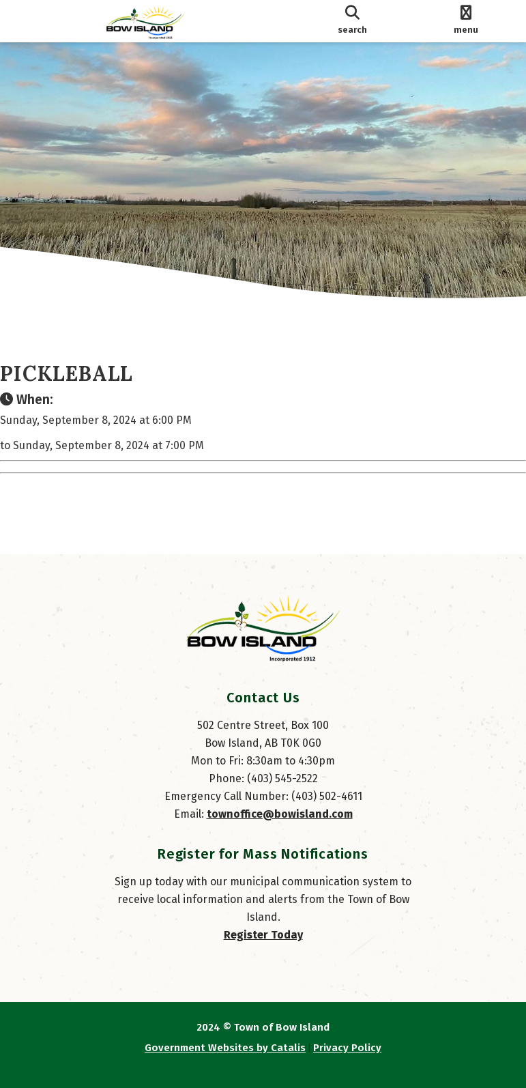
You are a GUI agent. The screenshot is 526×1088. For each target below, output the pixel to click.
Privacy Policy (347, 1048)
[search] (352, 21)
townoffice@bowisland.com (280, 813)
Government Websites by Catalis (225, 1048)
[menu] (466, 21)
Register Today (263, 934)
